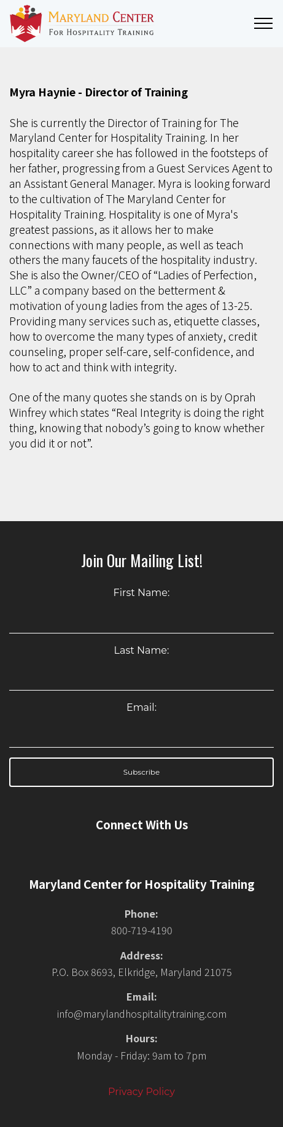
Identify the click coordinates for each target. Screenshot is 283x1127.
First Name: (142, 592)
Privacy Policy (141, 1092)
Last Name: (141, 650)
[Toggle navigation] (263, 23)
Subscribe (141, 772)
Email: (141, 707)
